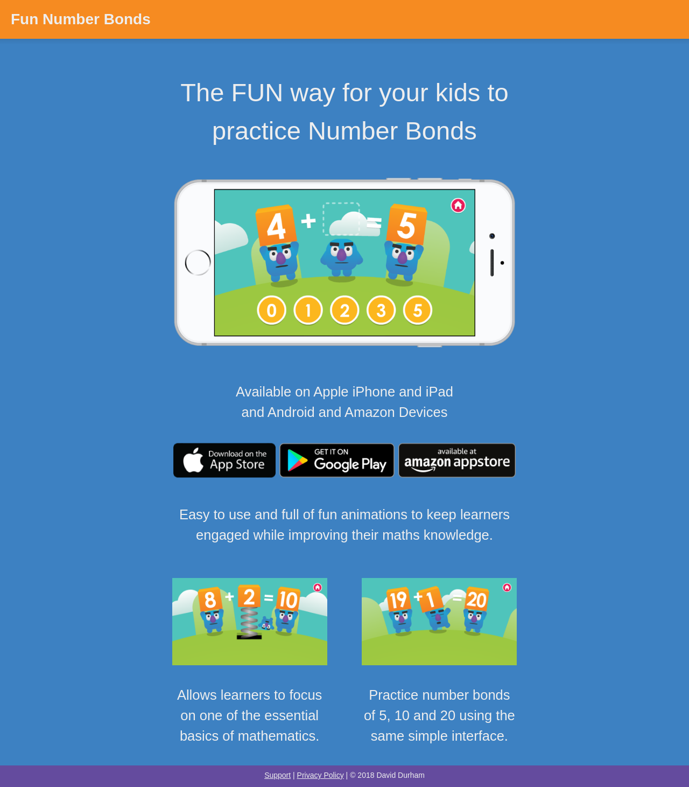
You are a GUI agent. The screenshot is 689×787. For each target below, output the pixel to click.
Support (277, 775)
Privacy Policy (320, 775)
